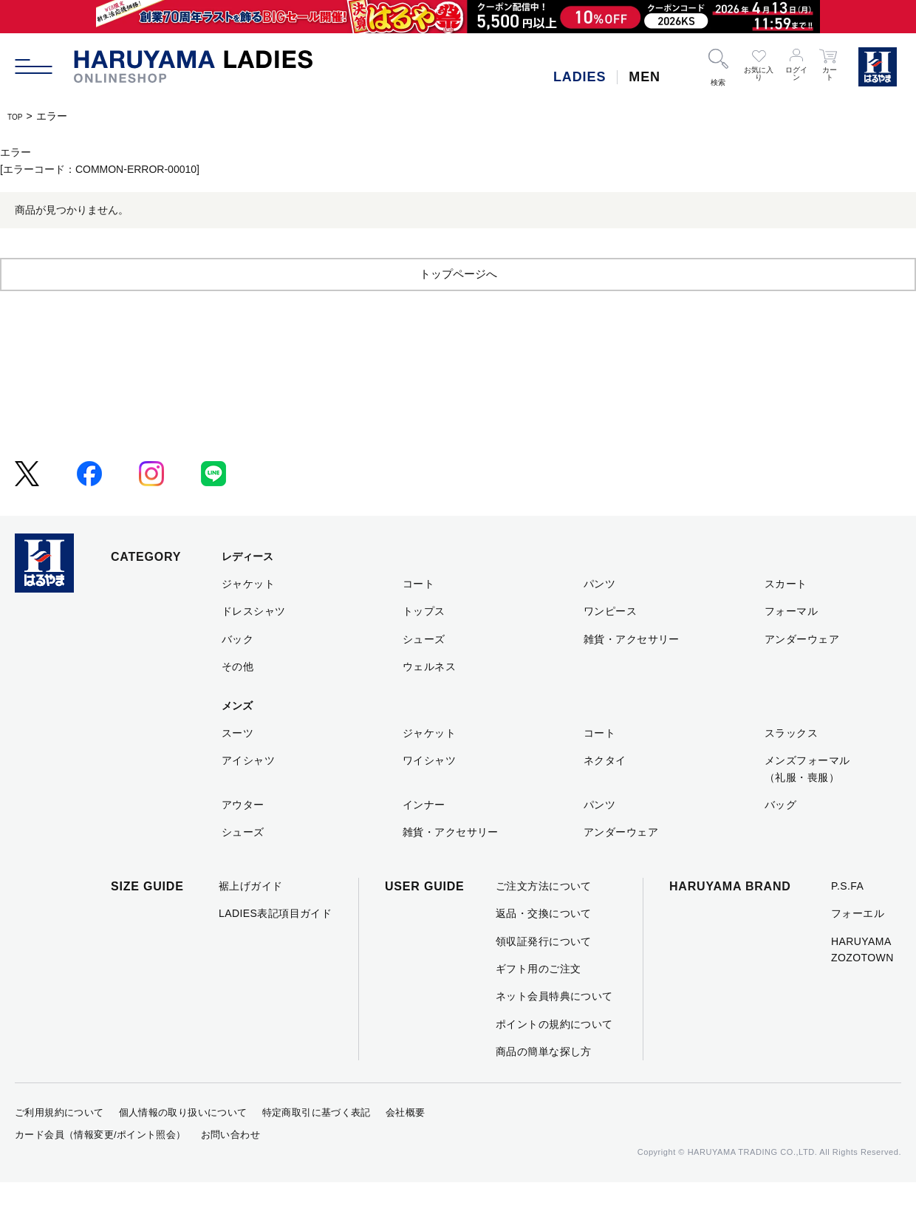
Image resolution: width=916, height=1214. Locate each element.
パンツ (599, 615)
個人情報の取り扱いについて (183, 1144)
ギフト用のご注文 (538, 1000)
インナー (424, 836)
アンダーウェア (802, 671)
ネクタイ (605, 792)
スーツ (237, 765)
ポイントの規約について (554, 1056)
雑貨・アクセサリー (632, 671)
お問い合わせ (230, 1166)
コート (418, 615)
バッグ (780, 836)
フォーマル (791, 643)
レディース (247, 588)
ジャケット (248, 615)
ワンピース (610, 643)
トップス (424, 643)
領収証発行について (544, 973)
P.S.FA (847, 918)
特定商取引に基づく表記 (316, 1144)
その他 (237, 698)
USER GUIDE (425, 918)
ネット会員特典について (554, 1028)
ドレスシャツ (254, 643)
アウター (243, 836)
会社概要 (405, 1144)
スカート (786, 615)
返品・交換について (544, 945)
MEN (644, 76)
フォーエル (857, 945)
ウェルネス (429, 698)
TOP (18, 116)
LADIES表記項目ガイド (275, 945)
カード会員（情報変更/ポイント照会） (100, 1166)
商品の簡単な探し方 (544, 1083)
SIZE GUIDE (147, 918)
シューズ (424, 671)
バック (237, 671)
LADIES (579, 76)
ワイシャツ (429, 792)
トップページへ (458, 305)
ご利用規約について (59, 1144)
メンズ (237, 737)
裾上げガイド (251, 918)
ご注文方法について (544, 918)
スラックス (791, 765)
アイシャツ (248, 792)
